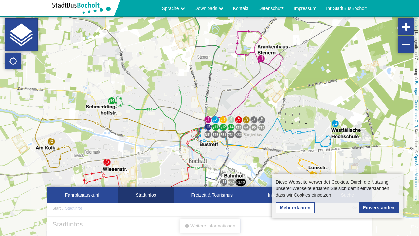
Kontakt (240, 8)
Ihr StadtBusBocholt (346, 8)
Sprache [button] (173, 8)
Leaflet (416, 23)
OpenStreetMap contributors (416, 177)
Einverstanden (378, 207)
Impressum (305, 8)
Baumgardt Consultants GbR (416, 104)
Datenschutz (271, 8)
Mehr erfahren (295, 207)
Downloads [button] (209, 8)
